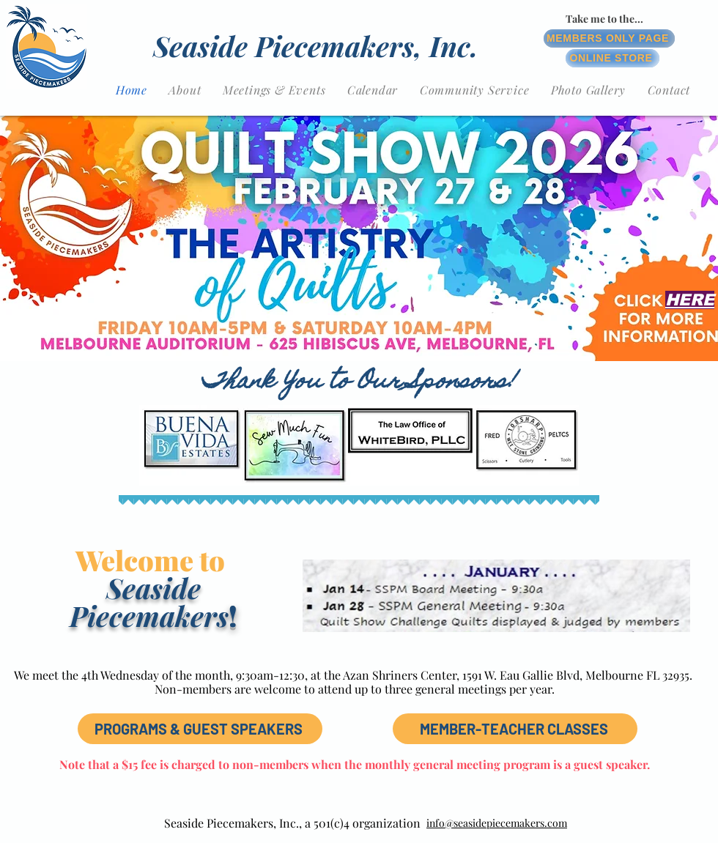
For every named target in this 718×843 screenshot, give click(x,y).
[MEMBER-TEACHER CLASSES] (515, 728)
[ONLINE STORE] (612, 58)
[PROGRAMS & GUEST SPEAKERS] (200, 728)
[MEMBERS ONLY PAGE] (609, 38)
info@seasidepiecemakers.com (496, 823)
